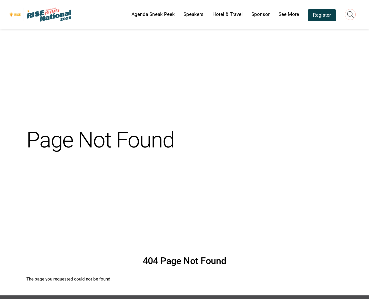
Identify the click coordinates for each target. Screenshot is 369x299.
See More (289, 14)
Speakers (193, 14)
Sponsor (260, 14)
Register (322, 15)
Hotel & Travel (227, 14)
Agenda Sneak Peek (153, 14)
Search (350, 14)
